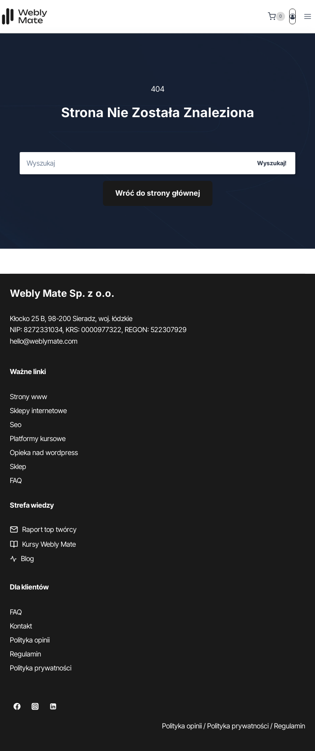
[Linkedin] (53, 707)
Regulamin (25, 654)
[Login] (292, 16)
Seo (15, 425)
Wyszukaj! (271, 162)
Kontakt (21, 626)
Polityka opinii (30, 640)
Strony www (28, 397)
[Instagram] (35, 707)
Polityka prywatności (40, 668)
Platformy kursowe (38, 438)
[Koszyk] (276, 16)
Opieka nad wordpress (44, 452)
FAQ (16, 480)
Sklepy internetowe (38, 411)
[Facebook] (17, 707)
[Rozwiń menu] (307, 16)
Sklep (18, 466)
